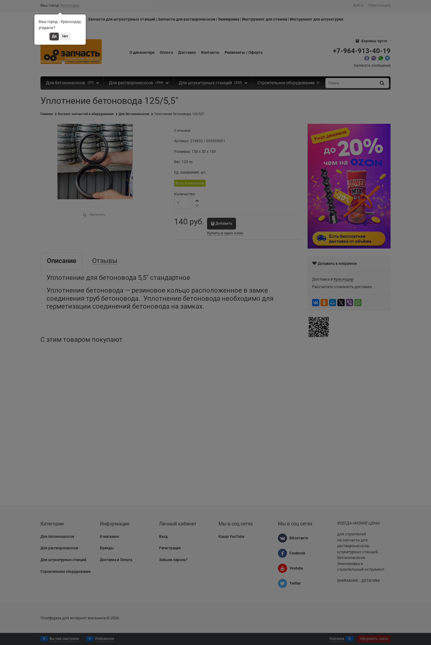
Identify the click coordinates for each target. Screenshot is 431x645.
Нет (65, 36)
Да (54, 36)
